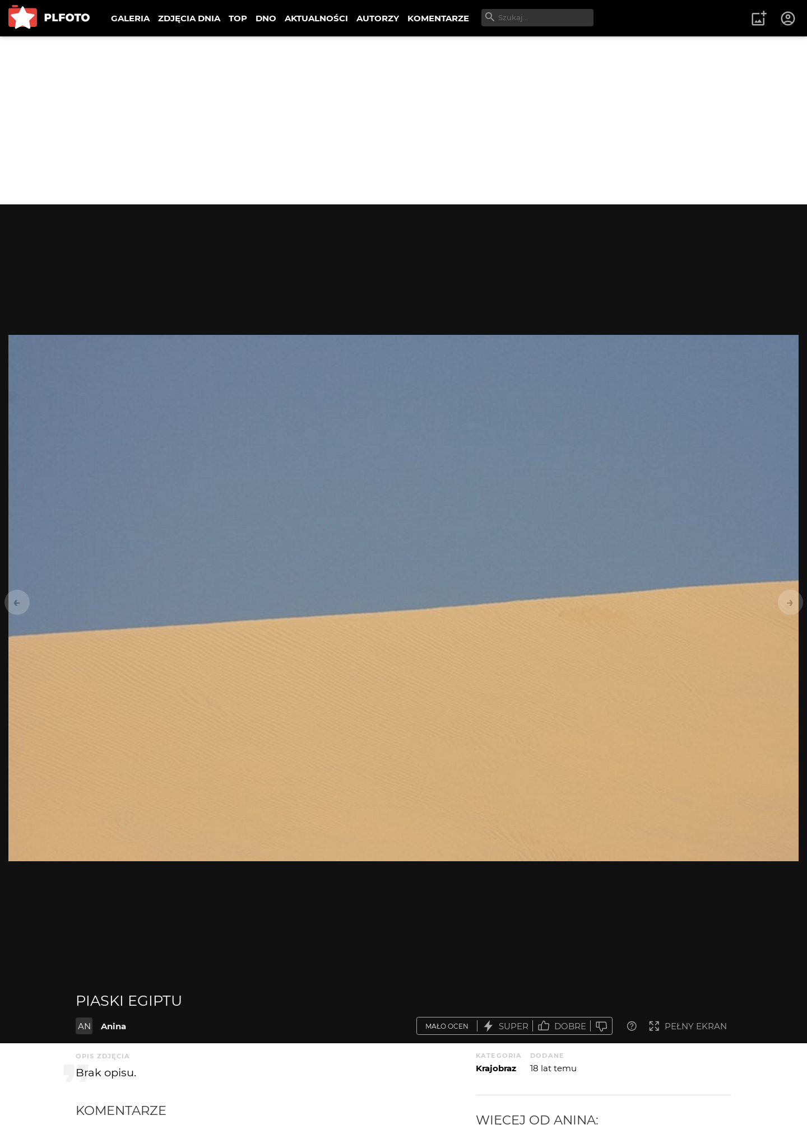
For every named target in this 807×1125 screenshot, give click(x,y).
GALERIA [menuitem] (130, 18)
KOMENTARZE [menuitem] (438, 18)
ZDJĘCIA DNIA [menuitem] (189, 18)
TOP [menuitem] (238, 18)
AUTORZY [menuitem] (377, 18)
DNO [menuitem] (266, 18)
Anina (113, 1026)
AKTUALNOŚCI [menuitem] (316, 18)
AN (84, 1026)
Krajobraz (496, 1068)
